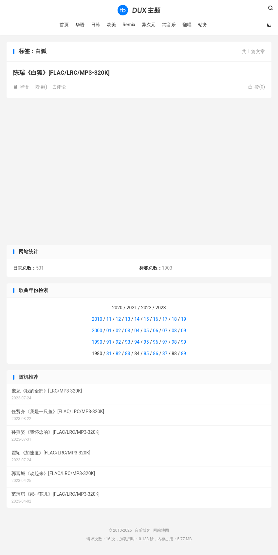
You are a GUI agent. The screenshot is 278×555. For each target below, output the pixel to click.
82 (118, 353)
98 (174, 342)
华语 (79, 24)
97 (165, 342)
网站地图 (161, 530)
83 (127, 353)
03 (127, 330)
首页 (64, 24)
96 (155, 342)
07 (165, 330)
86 (155, 353)
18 (174, 319)
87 (165, 353)
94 (136, 342)
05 (146, 330)
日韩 (95, 24)
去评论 (59, 86)
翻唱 (187, 24)
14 (136, 319)
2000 (97, 330)
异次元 (149, 24)
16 (155, 319)
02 (118, 330)
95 (146, 342)
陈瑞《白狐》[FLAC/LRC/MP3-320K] (61, 72)
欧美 (111, 24)
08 (174, 330)
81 (109, 353)
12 (118, 319)
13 (127, 319)
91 (109, 342)
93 (127, 342)
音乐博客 (139, 10)
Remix (128, 24)
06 (155, 330)
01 (109, 330)
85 (146, 353)
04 (136, 330)
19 (183, 319)
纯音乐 (169, 24)
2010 (97, 319)
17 (165, 319)
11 (109, 319)
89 (183, 353)
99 (183, 342)
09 (183, 330)
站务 (202, 24)
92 (118, 342)
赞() (256, 86)
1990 (97, 342)
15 (146, 319)
